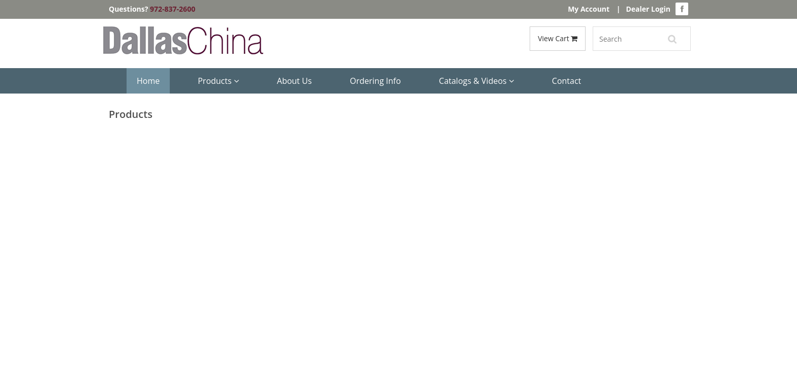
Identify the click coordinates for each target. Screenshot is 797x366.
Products (218, 80)
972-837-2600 (172, 9)
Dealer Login (648, 9)
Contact (566, 80)
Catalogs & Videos (476, 80)
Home (148, 80)
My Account (588, 9)
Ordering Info (375, 80)
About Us (294, 80)
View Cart (557, 38)
